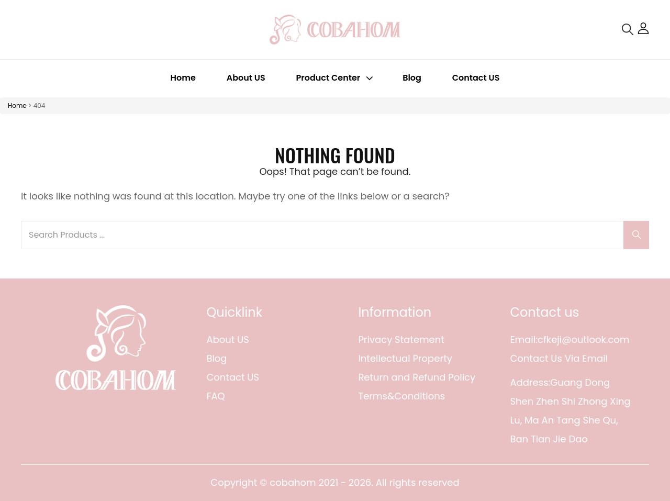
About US (246, 78)
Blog (412, 78)
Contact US (476, 78)
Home (183, 78)
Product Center (336, 78)
